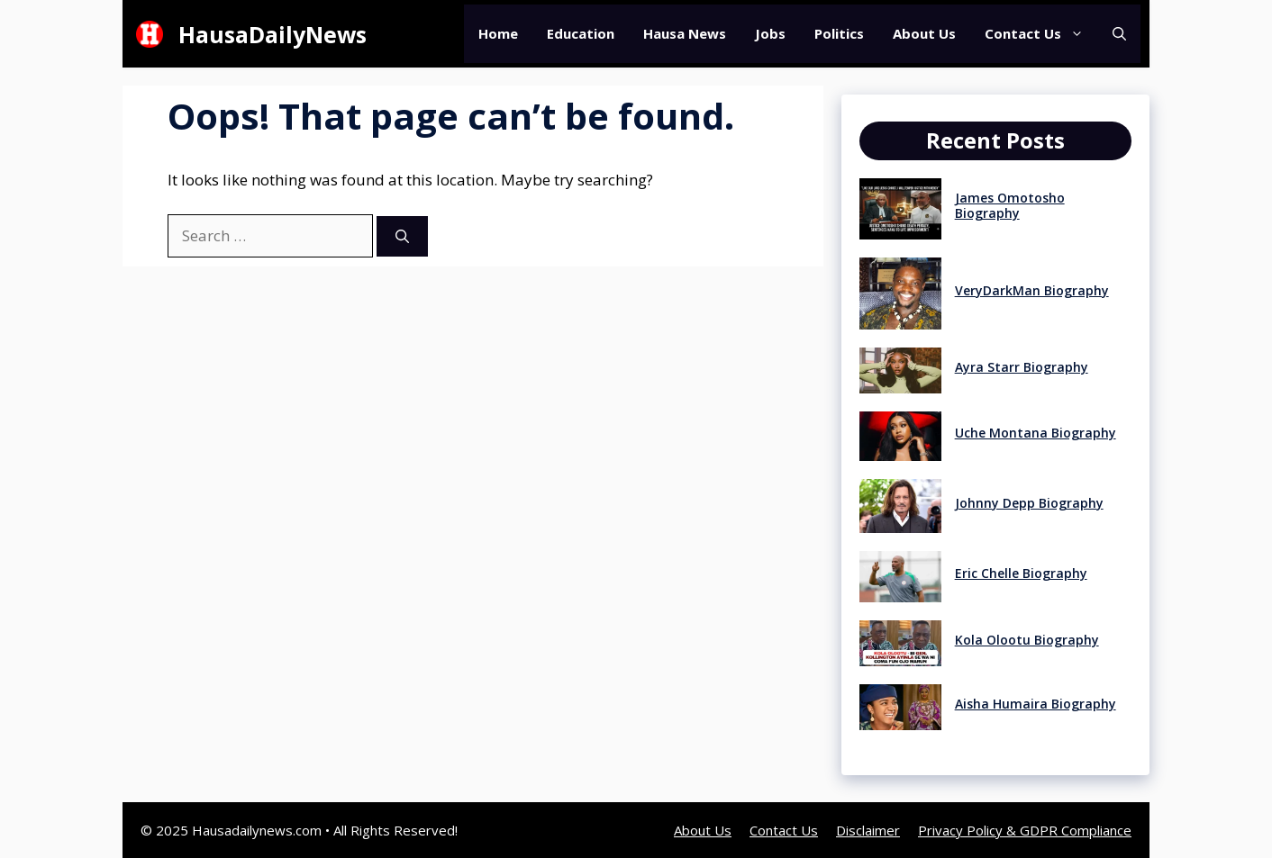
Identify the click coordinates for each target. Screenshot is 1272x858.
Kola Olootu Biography (1027, 639)
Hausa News (684, 33)
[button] (1119, 34)
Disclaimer (868, 830)
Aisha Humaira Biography (1035, 703)
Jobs (770, 33)
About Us (924, 33)
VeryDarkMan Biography (1032, 290)
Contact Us (1041, 34)
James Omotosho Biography (1010, 205)
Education (580, 33)
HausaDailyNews (272, 34)
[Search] (402, 236)
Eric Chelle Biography (1021, 573)
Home (498, 33)
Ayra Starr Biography (1021, 366)
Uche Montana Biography (1035, 432)
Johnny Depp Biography (1029, 502)
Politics (839, 33)
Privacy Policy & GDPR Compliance (1024, 830)
